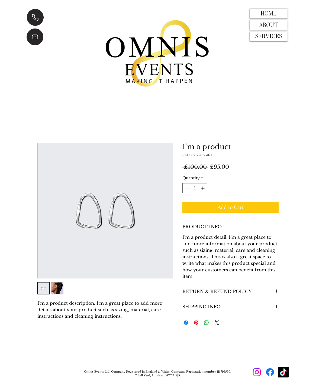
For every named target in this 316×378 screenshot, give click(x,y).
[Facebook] (270, 372)
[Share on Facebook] (186, 322)
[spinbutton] (195, 188)
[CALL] (35, 17)
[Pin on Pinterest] (196, 322)
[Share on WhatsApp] (206, 322)
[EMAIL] (35, 36)
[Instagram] (256, 372)
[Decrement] (186, 188)
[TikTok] (283, 372)
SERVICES (268, 36)
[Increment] (203, 188)
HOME (268, 13)
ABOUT (268, 25)
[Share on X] (217, 322)
